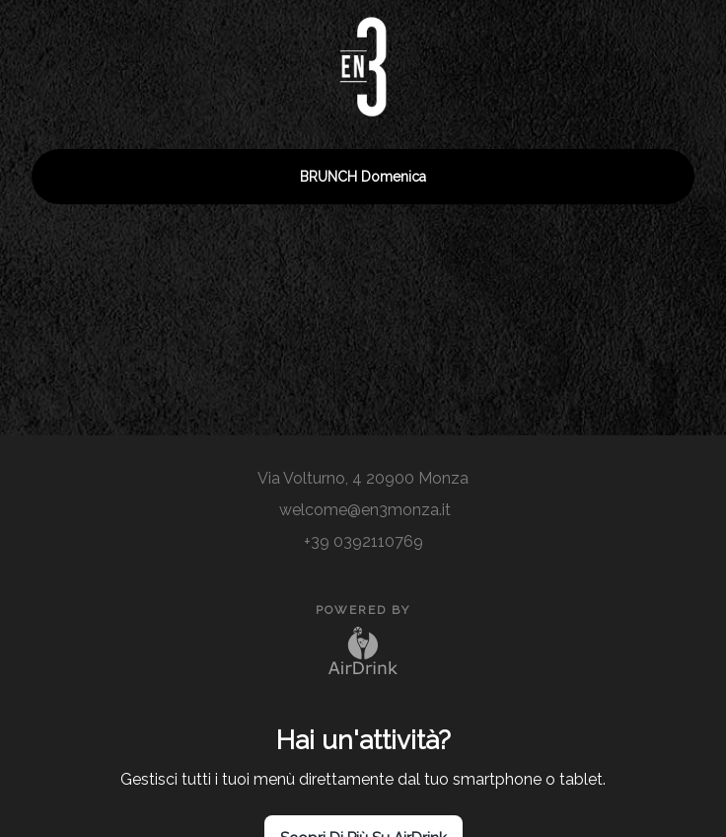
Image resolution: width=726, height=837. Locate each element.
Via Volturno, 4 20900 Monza (363, 478)
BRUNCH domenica (363, 176)
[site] (363, 451)
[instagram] (331, 451)
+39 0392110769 (363, 541)
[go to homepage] (363, 58)
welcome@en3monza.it (363, 509)
